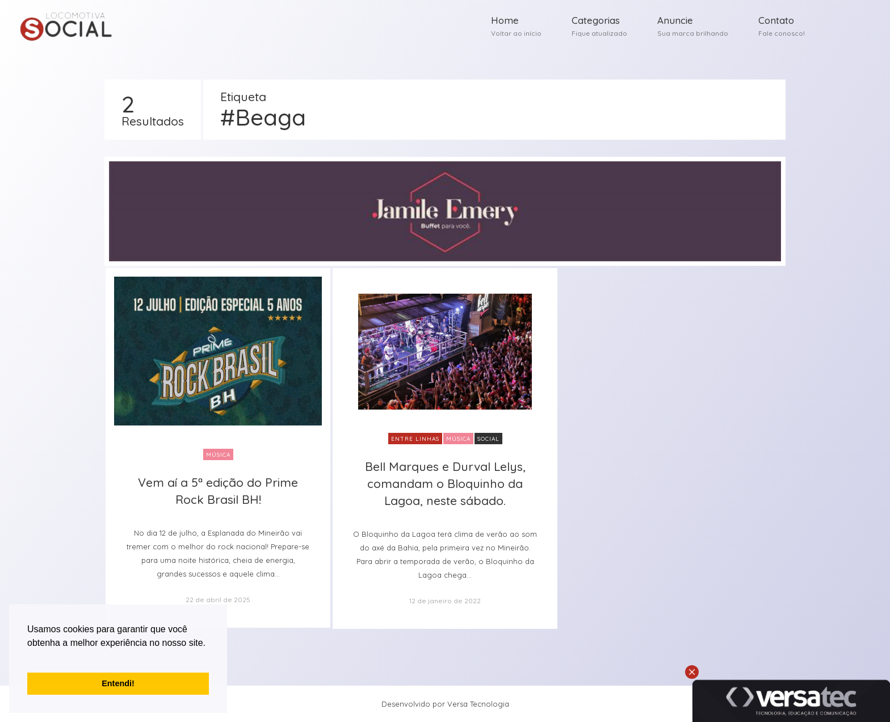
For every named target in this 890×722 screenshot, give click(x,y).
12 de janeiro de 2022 (445, 600)
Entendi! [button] (118, 683)
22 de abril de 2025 (218, 599)
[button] (29, 657)
